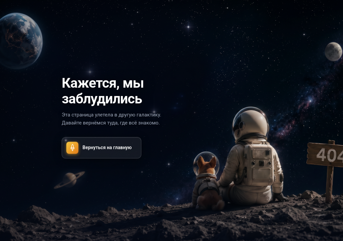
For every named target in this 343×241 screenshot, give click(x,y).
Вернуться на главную (99, 148)
